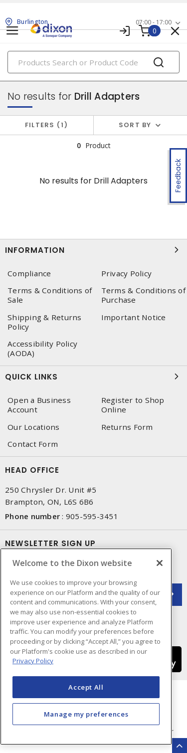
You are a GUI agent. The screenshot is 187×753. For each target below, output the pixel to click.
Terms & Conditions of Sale (49, 295)
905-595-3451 (92, 516)
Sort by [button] (135, 125)
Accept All (86, 687)
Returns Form (127, 427)
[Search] (93, 62)
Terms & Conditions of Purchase (143, 295)
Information (93, 249)
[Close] (160, 563)
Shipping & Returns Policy (44, 322)
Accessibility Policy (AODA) (42, 348)
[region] (86, 646)
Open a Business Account (39, 404)
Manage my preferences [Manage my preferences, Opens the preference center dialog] (86, 714)
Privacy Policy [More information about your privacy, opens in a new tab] (32, 660)
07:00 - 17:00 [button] (154, 22)
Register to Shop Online (133, 404)
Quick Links (93, 376)
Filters (46, 125)
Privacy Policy (126, 273)
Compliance (29, 273)
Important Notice (133, 317)
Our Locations (33, 427)
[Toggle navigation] (12, 30)
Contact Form (32, 444)
